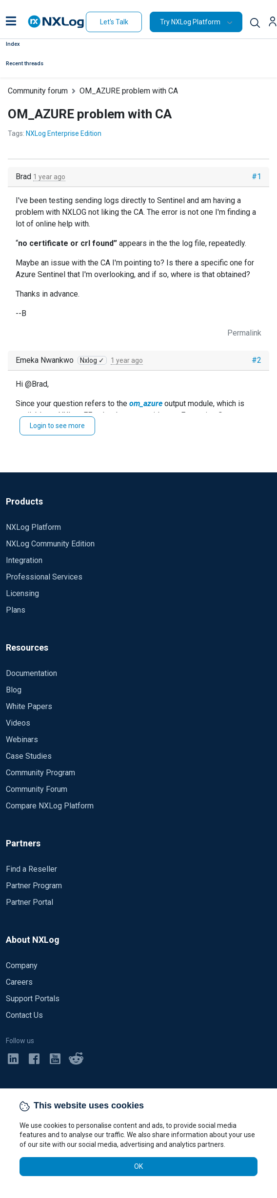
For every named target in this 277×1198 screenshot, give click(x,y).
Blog (13, 689)
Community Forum (36, 789)
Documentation (31, 673)
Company (22, 965)
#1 (256, 176)
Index (13, 44)
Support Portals (32, 998)
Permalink (244, 332)
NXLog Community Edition (50, 543)
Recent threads (24, 63)
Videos (18, 723)
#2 (256, 360)
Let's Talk (114, 22)
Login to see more (57, 426)
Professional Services (44, 576)
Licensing (22, 593)
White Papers (29, 706)
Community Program (40, 772)
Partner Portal (29, 902)
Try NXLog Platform (190, 22)
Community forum (38, 90)
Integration (24, 560)
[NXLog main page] (56, 21)
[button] (11, 22)
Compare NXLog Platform (50, 805)
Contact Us (24, 1015)
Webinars (22, 739)
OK (138, 1166)
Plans (15, 610)
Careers (19, 982)
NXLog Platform (33, 527)
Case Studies (29, 756)
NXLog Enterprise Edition (63, 133)
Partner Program (34, 885)
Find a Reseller (31, 869)
